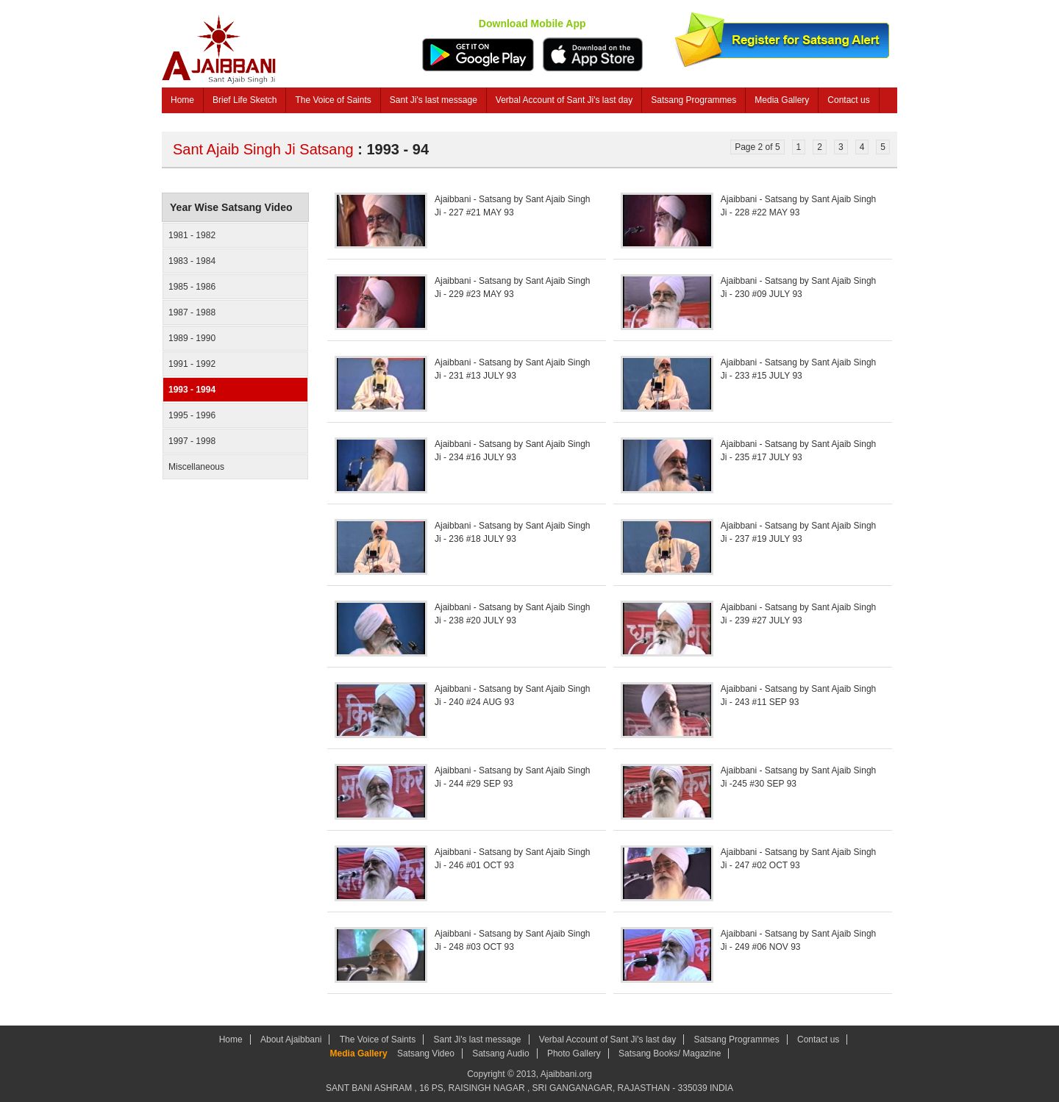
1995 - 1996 (191, 415)
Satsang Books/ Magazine (669, 1053)
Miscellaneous (196, 467)
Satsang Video (425, 1053)
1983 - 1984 (191, 261)
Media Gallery (782, 100)
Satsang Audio (500, 1053)
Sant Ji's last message (433, 100)
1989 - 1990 (191, 338)
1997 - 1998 (191, 441)
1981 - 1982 (191, 235)
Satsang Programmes (693, 100)
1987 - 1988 (191, 312)
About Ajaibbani (290, 1039)
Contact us (848, 100)
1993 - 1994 (191, 389)
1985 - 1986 (191, 287)
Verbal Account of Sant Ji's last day (564, 100)
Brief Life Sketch (245, 100)
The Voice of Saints (333, 100)
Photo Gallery (574, 1053)
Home (182, 100)
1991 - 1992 (191, 364)
